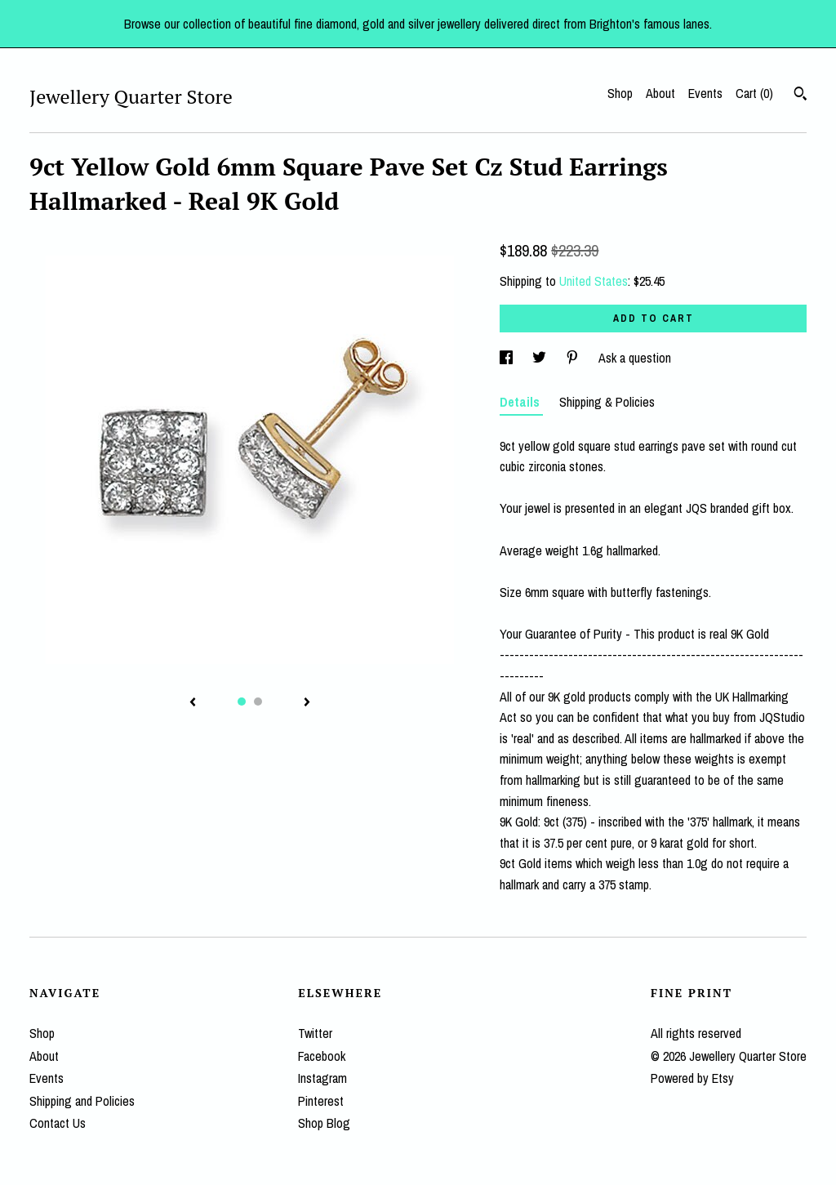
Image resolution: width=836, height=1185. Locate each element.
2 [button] (258, 701)
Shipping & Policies (607, 402)
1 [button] (242, 701)
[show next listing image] (307, 703)
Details (521, 402)
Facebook (321, 1056)
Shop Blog (324, 1123)
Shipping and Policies (82, 1101)
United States (593, 281)
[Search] (800, 96)
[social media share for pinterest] (574, 358)
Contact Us (57, 1123)
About (660, 93)
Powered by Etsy (692, 1078)
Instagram (322, 1078)
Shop (620, 93)
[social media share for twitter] (540, 358)
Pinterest (321, 1101)
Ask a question (634, 358)
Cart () (754, 93)
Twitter (315, 1033)
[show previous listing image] (193, 703)
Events (705, 93)
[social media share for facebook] (508, 358)
